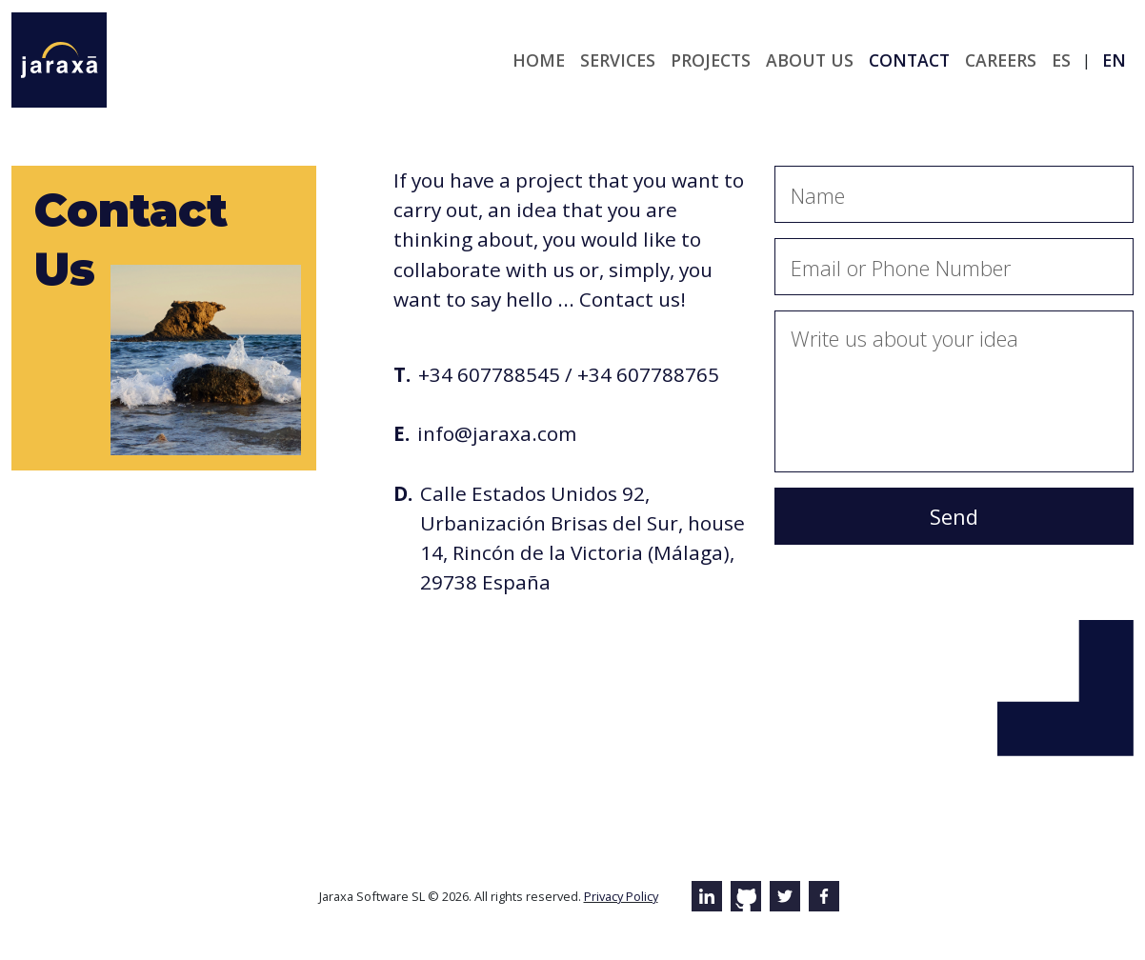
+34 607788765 (648, 374)
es (1061, 60)
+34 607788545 (489, 374)
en (1114, 60)
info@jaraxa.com (496, 433)
